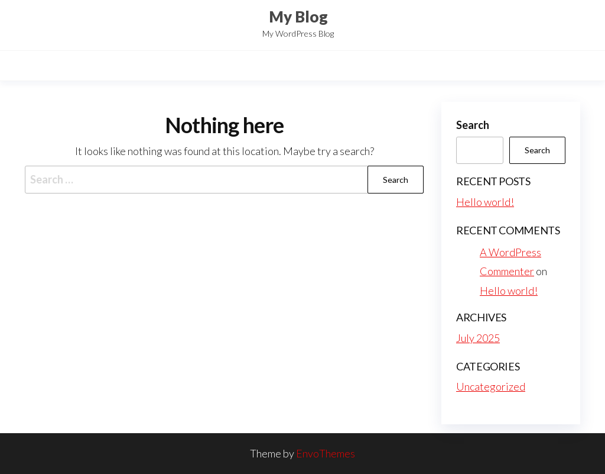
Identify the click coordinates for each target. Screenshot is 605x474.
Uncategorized (490, 386)
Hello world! (485, 201)
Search (472, 124)
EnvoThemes (325, 453)
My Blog (298, 16)
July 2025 (478, 337)
